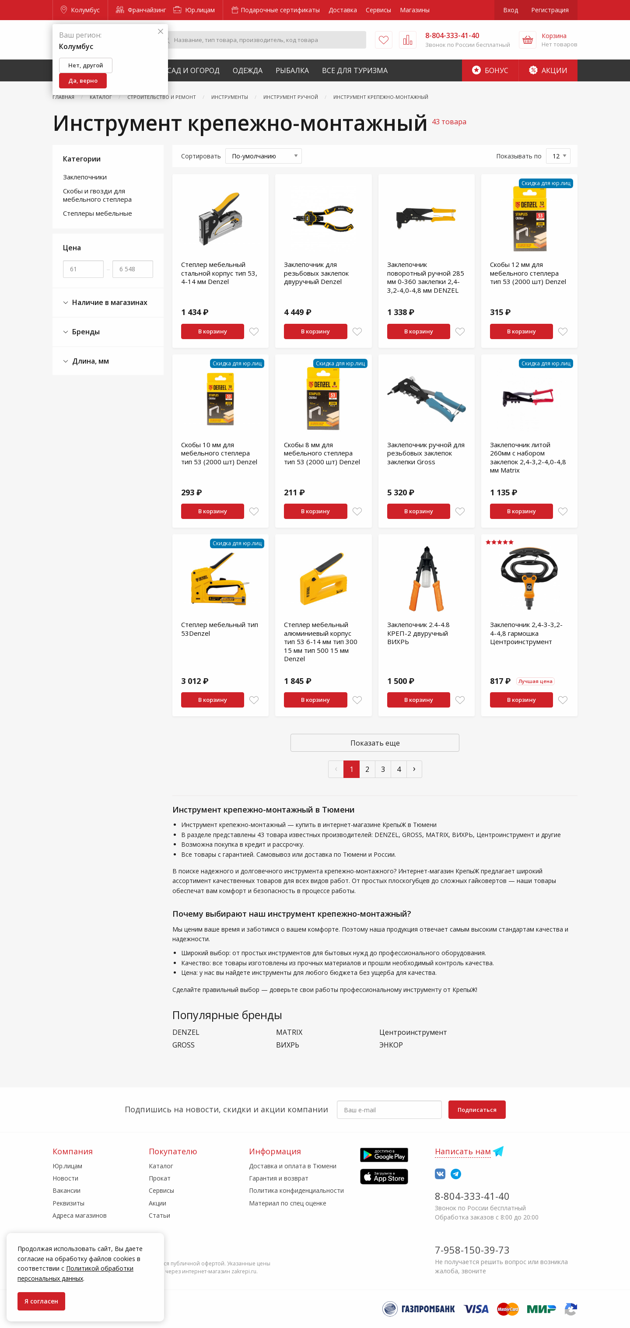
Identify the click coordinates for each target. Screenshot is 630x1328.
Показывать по (519, 156)
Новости (65, 1178)
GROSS (183, 1045)
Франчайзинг (141, 10)
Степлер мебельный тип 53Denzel (219, 629)
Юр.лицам (194, 10)
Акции (548, 70)
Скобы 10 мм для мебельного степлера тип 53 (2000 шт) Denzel (219, 453)
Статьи (159, 1215)
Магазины (415, 10)
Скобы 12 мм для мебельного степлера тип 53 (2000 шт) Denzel (528, 273)
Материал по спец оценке (287, 1203)
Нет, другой (85, 65)
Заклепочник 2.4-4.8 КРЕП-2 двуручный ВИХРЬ (418, 633)
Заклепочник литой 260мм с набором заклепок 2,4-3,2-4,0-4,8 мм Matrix (528, 457)
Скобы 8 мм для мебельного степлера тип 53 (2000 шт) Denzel (322, 453)
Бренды (81, 331)
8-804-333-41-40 (472, 1195)
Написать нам (463, 1151)
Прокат (160, 1178)
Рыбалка (292, 70)
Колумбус (80, 10)
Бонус (490, 70)
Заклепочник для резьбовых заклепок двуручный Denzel (316, 273)
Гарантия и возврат (278, 1178)
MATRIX (289, 1032)
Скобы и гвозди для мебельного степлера (97, 195)
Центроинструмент (413, 1032)
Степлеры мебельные (97, 213)
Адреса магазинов (79, 1215)
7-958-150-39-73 (472, 1249)
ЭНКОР (391, 1045)
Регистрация (550, 10)
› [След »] (414, 768)
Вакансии (66, 1190)
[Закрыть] (160, 31)
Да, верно (83, 80)
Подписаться (477, 1110)
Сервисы (378, 10)
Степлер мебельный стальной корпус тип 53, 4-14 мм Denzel (219, 273)
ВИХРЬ (287, 1045)
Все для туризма (355, 70)
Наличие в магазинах (105, 302)
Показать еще (375, 743)
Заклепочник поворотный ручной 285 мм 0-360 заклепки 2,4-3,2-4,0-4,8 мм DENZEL (425, 277)
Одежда (247, 70)
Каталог (161, 1166)
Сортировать (201, 156)
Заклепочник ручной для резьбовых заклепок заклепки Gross (426, 453)
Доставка (343, 10)
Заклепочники (85, 176)
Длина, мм (86, 361)
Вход (510, 10)
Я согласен (41, 1301)
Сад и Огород (193, 70)
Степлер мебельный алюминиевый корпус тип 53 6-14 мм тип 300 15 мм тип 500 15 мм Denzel (320, 641)
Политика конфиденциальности (296, 1190)
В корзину (212, 331)
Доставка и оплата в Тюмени (292, 1166)
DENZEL (186, 1032)
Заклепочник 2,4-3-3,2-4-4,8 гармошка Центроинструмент (526, 633)
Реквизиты (68, 1203)
